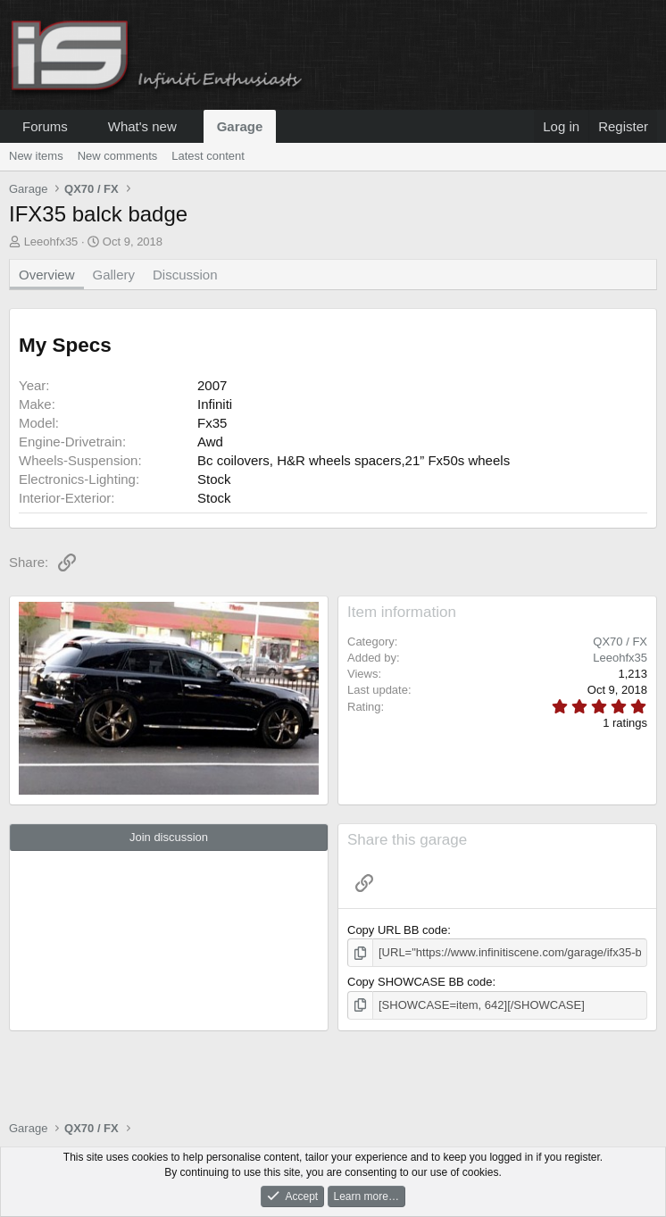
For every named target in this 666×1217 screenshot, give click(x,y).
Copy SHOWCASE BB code (420, 981)
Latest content (208, 156)
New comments (118, 156)
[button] (82, 126)
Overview (47, 274)
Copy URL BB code (397, 930)
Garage (240, 126)
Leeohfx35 (51, 241)
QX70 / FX (620, 641)
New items (36, 156)
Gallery (114, 274)
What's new (142, 126)
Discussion (185, 274)
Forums (45, 126)
